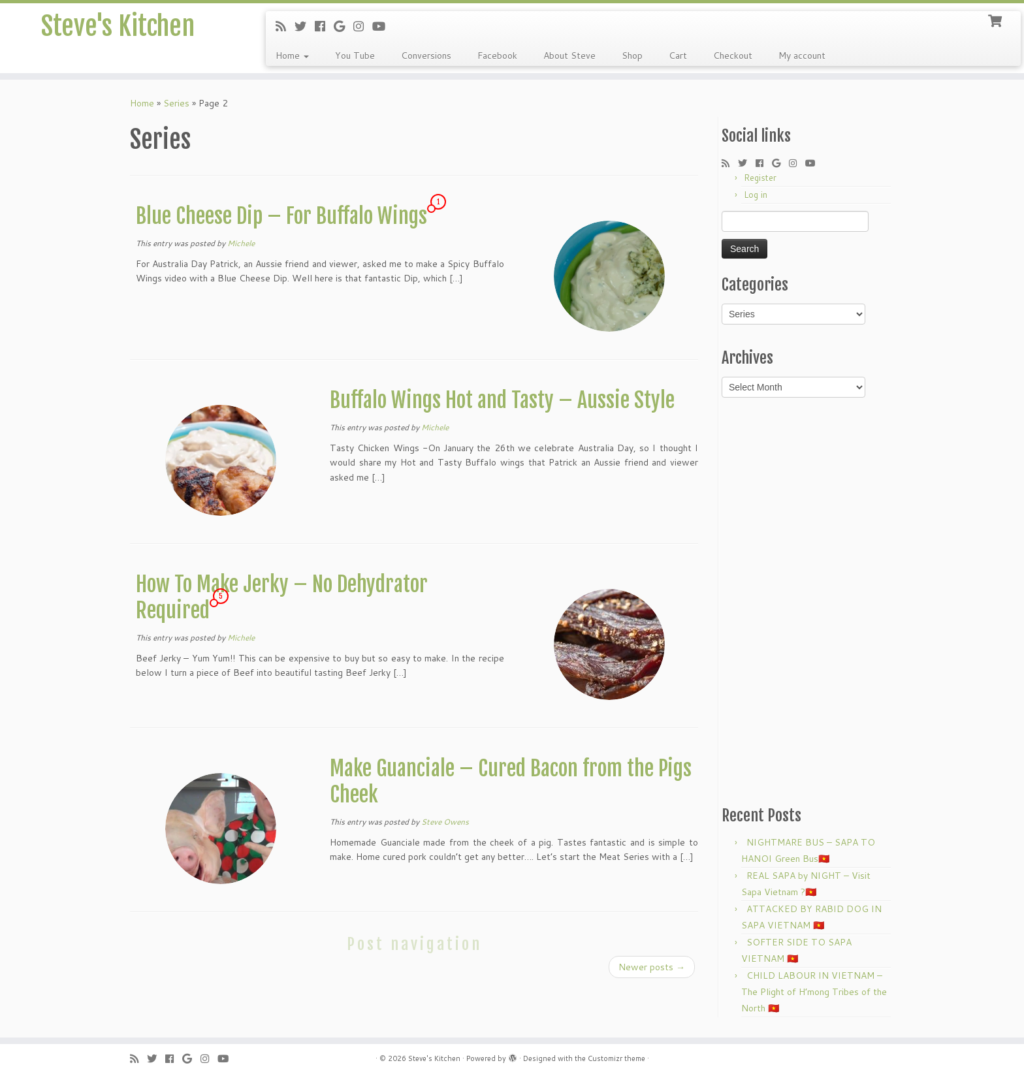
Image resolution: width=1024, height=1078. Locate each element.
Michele (241, 243)
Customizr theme (616, 1058)
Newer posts (651, 967)
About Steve (569, 55)
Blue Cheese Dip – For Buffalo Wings (281, 216)
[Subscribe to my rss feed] (285, 26)
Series (176, 103)
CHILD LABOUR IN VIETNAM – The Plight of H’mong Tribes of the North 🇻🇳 (814, 992)
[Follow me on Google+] (343, 26)
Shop (632, 55)
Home (292, 55)
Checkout (732, 55)
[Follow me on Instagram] (362, 26)
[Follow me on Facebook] (324, 26)
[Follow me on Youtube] (383, 26)
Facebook (497, 55)
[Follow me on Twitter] (305, 26)
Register (760, 177)
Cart (678, 55)
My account (801, 55)
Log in (755, 194)
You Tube (355, 55)
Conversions (426, 55)
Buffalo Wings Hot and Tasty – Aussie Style (502, 400)
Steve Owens (445, 821)
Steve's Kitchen (118, 26)
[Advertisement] (808, 601)
